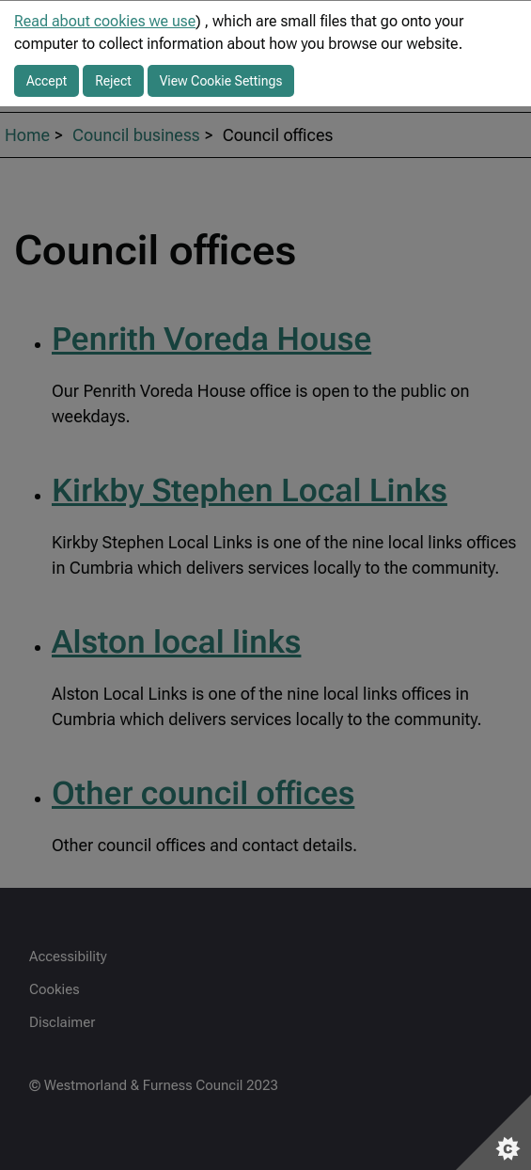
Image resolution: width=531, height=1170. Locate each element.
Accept (46, 80)
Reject (113, 80)
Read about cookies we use (104, 21)
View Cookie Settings (221, 80)
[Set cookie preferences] (493, 1132)
